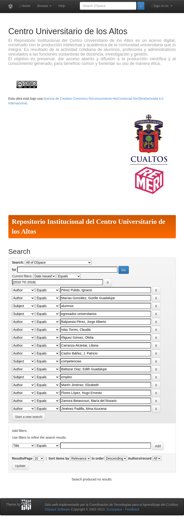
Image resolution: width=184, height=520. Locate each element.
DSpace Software (57, 509)
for (14, 270)
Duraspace (114, 509)
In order (98, 458)
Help (61, 6)
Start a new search (28, 417)
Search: (18, 262)
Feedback (132, 509)
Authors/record (139, 458)
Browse (44, 6)
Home (25, 6)
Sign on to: (161, 6)
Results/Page (22, 458)
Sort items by (59, 458)
